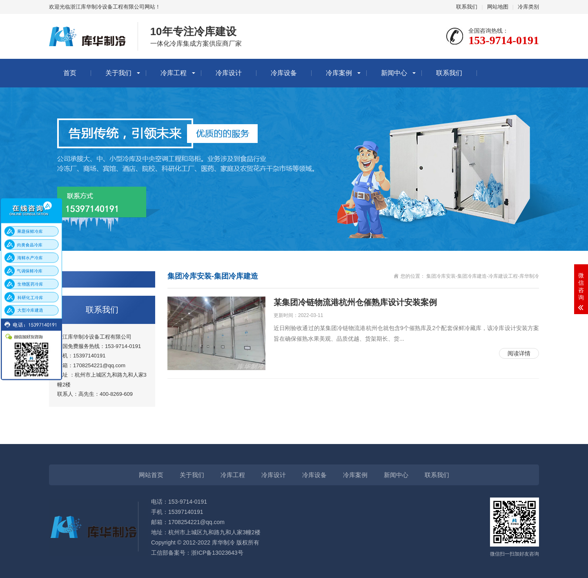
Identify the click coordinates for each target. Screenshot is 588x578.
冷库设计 (229, 72)
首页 (69, 72)
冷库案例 (339, 72)
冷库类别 (528, 7)
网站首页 (151, 474)
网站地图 (497, 7)
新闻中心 (394, 72)
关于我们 (118, 72)
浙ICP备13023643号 (217, 552)
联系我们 (466, 7)
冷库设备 (284, 72)
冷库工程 (173, 72)
